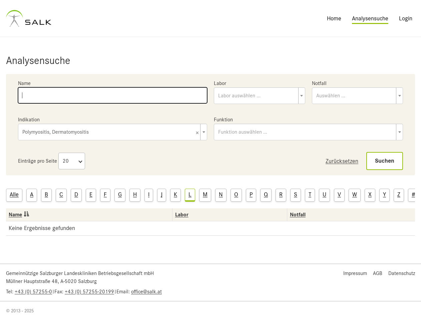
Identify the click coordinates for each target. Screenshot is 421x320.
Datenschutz (401, 273)
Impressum (355, 273)
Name (24, 83)
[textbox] (259, 96)
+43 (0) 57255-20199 (89, 292)
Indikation (29, 120)
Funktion (223, 120)
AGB (377, 273)
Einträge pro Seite (37, 161)
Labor (220, 83)
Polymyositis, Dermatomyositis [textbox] (110, 132)
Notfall (319, 83)
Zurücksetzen (342, 161)
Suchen (384, 160)
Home (334, 18)
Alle (14, 194)
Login (405, 18)
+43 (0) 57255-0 (33, 292)
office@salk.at (146, 292)
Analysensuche (370, 18)
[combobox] (259, 95)
